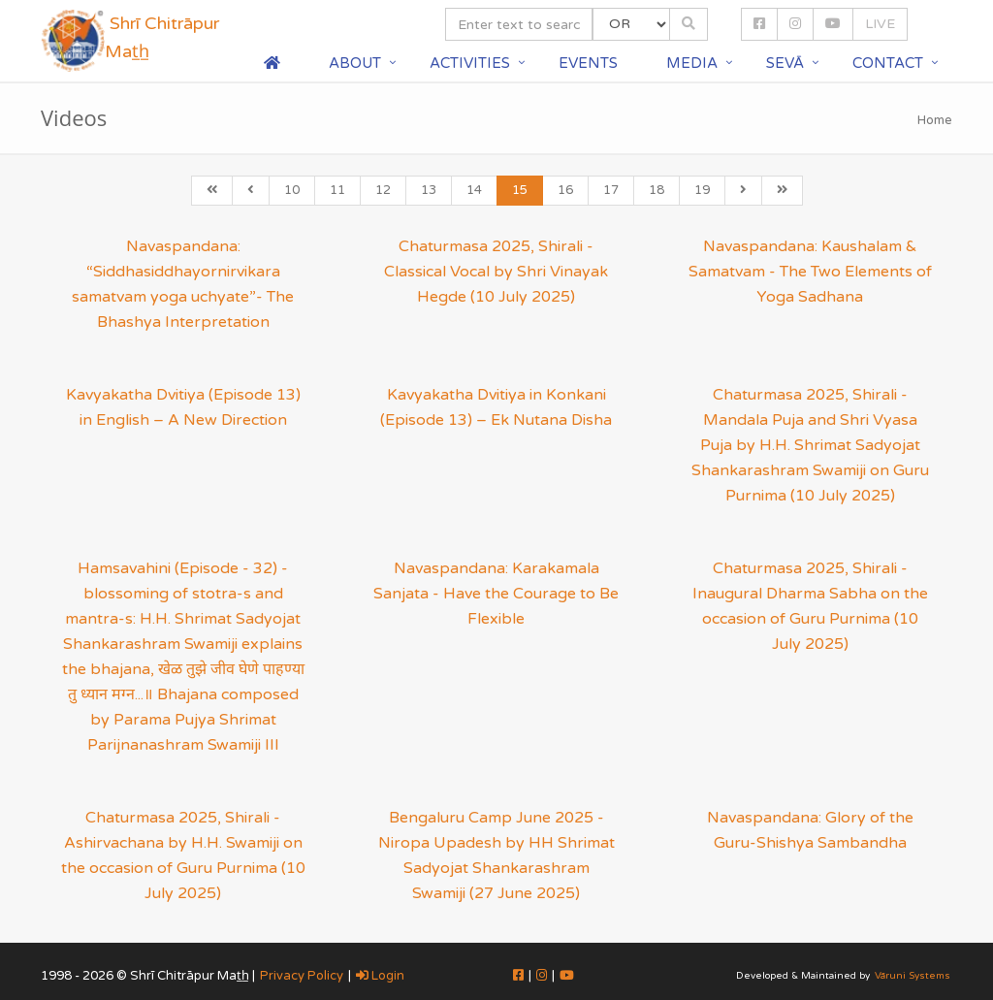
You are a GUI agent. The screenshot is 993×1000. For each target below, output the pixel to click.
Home (934, 120)
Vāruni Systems (912, 976)
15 (520, 190)
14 (474, 190)
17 (611, 190)
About (355, 63)
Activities (470, 63)
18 (656, 190)
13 (428, 190)
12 (383, 190)
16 (565, 190)
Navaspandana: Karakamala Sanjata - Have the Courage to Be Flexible (496, 594)
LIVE (880, 24)
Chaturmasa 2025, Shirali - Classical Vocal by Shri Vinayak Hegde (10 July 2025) (496, 271)
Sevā (785, 63)
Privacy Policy (301, 976)
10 (292, 190)
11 (337, 190)
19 (702, 190)
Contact (887, 63)
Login (380, 976)
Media (692, 63)
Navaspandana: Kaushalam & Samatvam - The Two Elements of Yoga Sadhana (810, 271)
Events (588, 63)
